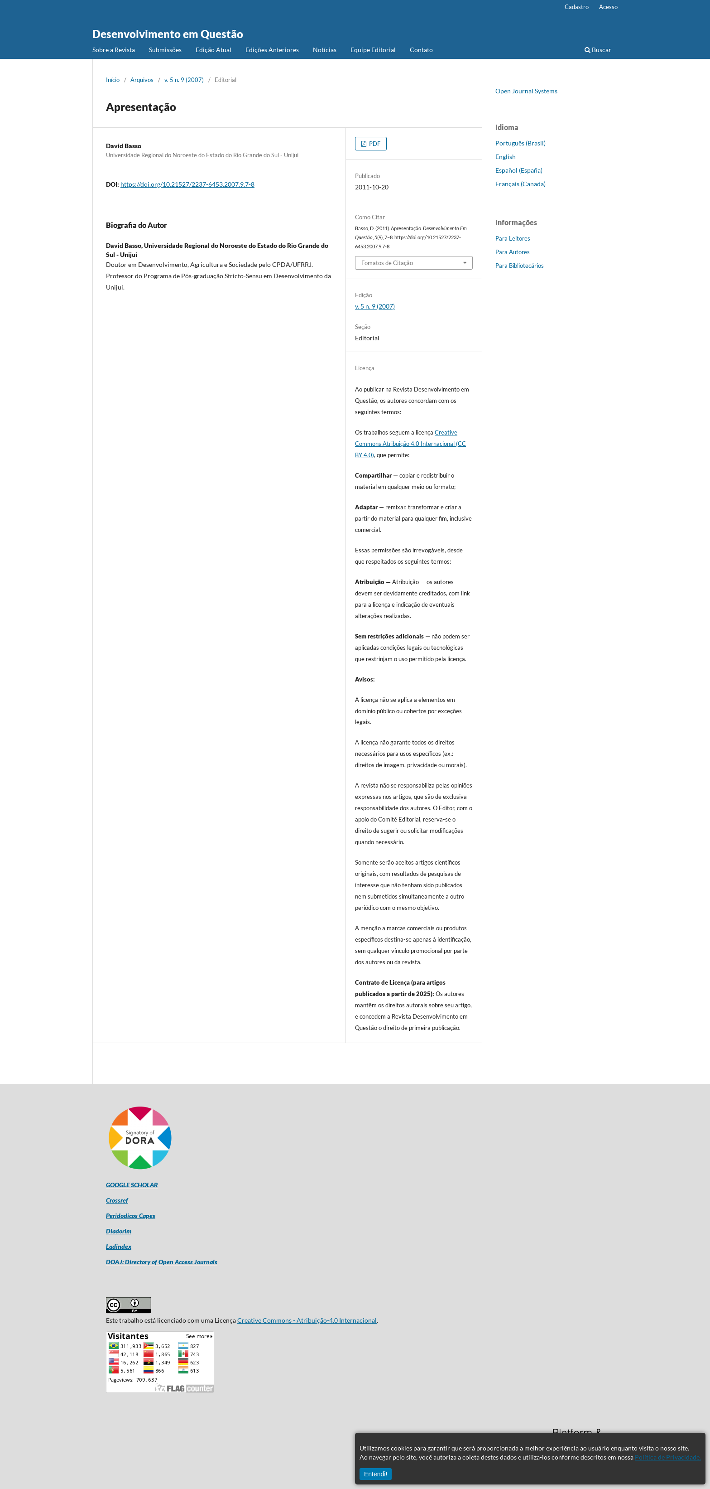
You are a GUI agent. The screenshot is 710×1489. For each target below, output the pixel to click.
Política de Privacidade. (668, 1457)
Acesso (608, 6)
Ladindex (118, 1246)
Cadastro (577, 6)
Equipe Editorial (373, 49)
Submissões (165, 49)
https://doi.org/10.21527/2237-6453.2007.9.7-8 (187, 184)
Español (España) (518, 170)
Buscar (598, 49)
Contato (421, 49)
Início (113, 79)
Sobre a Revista (113, 49)
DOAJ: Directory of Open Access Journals (161, 1262)
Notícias (324, 49)
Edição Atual (213, 49)
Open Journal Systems (526, 91)
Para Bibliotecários (519, 265)
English (505, 156)
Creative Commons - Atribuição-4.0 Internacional (307, 1320)
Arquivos (142, 79)
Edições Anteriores (272, 49)
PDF (374, 143)
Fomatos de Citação (387, 262)
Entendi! (375, 1474)
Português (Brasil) (520, 143)
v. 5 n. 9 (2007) (184, 79)
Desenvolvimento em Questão (167, 33)
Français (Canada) (520, 184)
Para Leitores (512, 238)
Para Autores (512, 252)
